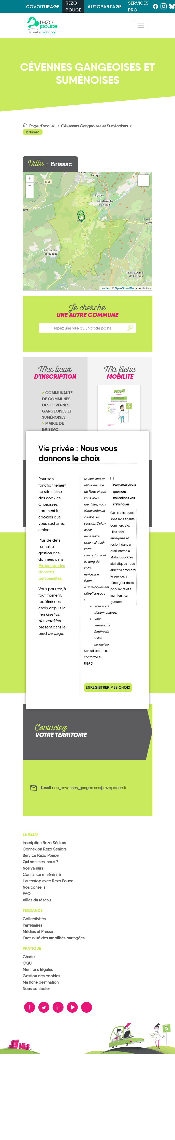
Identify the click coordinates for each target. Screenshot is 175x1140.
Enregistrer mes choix (108, 687)
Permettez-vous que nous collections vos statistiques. (124, 494)
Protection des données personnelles (51, 572)
